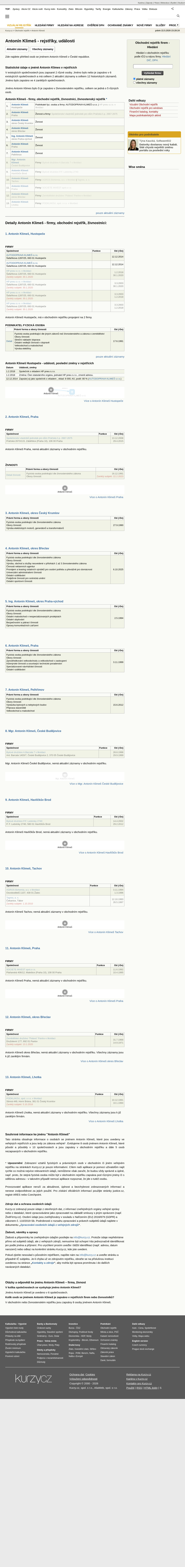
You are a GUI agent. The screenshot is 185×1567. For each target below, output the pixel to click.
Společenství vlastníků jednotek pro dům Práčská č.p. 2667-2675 (39, 438)
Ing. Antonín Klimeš (22, 136)
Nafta (91, 1353)
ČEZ (78, 1328)
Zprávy (16, 9)
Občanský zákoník (109, 1348)
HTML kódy (151, 1387)
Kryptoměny (74, 1340)
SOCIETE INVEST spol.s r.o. (21, 969)
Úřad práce (42, 1345)
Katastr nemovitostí (109, 1336)
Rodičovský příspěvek (15, 1344)
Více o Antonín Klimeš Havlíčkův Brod (101, 852)
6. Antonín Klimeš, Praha (21, 645)
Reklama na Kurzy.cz (138, 1374)
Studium (181, 3)
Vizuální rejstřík (19, 25)
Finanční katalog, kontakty (144, 111)
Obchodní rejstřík (22, 31)
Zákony (128, 9)
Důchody (41, 1362)
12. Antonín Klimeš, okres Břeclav (28, 1017)
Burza (71, 1328)
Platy (57, 1345)
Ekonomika (74, 1336)
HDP (83, 1336)
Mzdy (51, 1345)
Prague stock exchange (143, 1349)
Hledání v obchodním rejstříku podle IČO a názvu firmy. (152, 56)
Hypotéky (89, 9)
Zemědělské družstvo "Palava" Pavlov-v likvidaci (31, 1038)
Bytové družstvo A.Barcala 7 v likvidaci (25, 752)
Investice (73, 1324)
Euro (50, 1336)
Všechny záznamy (42, 49)
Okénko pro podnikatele (144, 134)
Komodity (62, 9)
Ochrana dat (76, 1374)
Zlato (71, 9)
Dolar (56, 1336)
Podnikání (105, 1324)
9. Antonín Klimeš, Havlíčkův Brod (28, 799)
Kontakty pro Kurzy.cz (139, 1383)
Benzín (85, 1353)
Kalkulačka (118, 9)
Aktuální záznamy (17, 49)
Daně (103, 1360)
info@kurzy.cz (81, 1237)
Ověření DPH (95, 25)
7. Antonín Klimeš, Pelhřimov (24, 689)
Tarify (98, 9)
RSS (139, 1387)
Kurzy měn (49, 9)
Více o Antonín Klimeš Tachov (105, 932)
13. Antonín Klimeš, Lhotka (23, 1077)
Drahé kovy (74, 1345)
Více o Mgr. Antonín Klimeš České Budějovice (96, 783)
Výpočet (22, 1324)
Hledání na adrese (71, 25)
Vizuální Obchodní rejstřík (144, 104)
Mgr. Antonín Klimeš (18, 161)
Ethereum (93, 1340)
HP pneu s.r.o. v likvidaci (18, 271)
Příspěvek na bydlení (15, 1340)
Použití (130, 1387)
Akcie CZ (25, 9)
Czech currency (139, 1345)
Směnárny (42, 1336)
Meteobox (165, 3)
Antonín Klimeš (19, 104)
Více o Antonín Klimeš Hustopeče (103, 400)
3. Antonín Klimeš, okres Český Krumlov (32, 513)
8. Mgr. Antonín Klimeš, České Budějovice (33, 730)
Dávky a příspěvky (46, 1350)
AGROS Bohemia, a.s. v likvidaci (23, 889)
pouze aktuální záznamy (110, 212)
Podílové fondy (86, 1332)
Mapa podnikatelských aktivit (145, 115)
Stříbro (93, 1349)
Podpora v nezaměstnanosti (50, 1358)
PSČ (116, 1332)
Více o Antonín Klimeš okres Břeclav (102, 1061)
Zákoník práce (107, 1352)
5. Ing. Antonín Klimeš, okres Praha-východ (34, 601)
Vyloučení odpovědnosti (83, 1378)
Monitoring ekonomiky (142, 1332)
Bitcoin (78, 9)
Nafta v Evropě (76, 1356)
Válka (144, 9)
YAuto (156, 3)
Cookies (90, 1374)
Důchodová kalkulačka (15, 1332)
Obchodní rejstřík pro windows (146, 108)
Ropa (71, 1353)
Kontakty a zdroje (43, 1262)
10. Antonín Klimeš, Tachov (23, 868)
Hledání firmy (44, 25)
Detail (9, 341)
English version (140, 1341)
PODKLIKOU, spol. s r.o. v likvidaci (24, 1098)
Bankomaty (51, 1324)
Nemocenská (43, 1354)
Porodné (54, 1354)
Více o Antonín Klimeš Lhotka (106, 1121)
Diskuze (153, 9)
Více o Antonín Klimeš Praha (106, 497)
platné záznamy (143, 79)
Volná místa (50, 1341)
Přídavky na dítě (13, 1336)
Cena (140, 1328)
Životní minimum (13, 1348)
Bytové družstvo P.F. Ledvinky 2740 (24, 821)
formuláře (111, 1360)
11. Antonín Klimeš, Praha (22, 948)
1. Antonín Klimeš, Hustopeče (25, 233)
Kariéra (141, 3)
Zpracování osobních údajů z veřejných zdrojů (49, 1224)
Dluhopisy (73, 1332)
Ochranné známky (120, 25)
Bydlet (173, 3)
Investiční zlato (81, 1349)
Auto (134, 1328)
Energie (107, 9)
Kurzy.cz (9, 31)
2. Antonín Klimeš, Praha (21, 416)
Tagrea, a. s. (12, 897)
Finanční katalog (108, 1344)
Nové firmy (144, 25)
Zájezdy (149, 3)
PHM (78, 1353)
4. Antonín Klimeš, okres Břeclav (27, 548)
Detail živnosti (13, 475)
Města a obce (106, 1332)
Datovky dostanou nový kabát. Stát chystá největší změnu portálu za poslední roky (158, 147)
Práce (137, 9)
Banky (40, 1324)
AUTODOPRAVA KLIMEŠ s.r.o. (22, 255)
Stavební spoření (55, 1332)
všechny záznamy (145, 82)
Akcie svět (37, 9)
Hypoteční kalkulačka (15, 1352)
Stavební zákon (107, 1356)
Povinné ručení (12, 1356)
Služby (160, 25)
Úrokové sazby (44, 1328)
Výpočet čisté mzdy (14, 1328)
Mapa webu (143, 1336)
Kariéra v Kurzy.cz (137, 1378)
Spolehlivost (150, 1328)
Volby (134, 1336)
